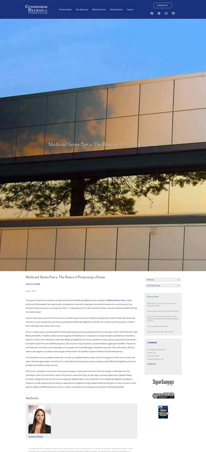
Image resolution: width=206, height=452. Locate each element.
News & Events (116, 9)
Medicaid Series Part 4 (116, 300)
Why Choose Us (99, 9)
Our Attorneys (82, 9)
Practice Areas (65, 9)
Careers (130, 9)
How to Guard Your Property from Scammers (163, 311)
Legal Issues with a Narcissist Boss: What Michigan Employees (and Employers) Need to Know (163, 318)
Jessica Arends (33, 284)
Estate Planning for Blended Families (160, 332)
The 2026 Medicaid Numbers (157, 326)
